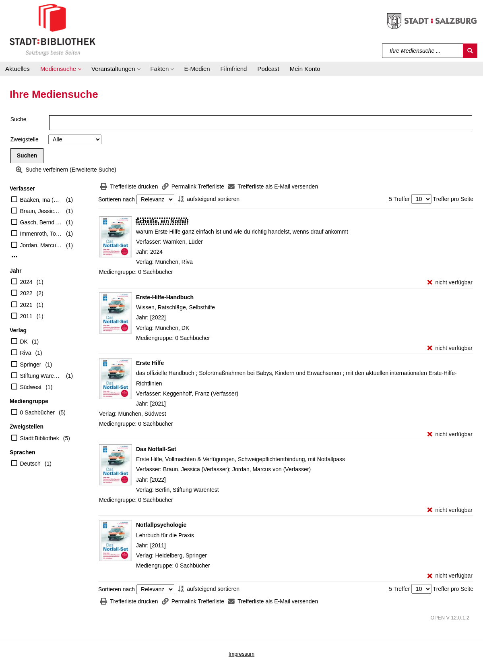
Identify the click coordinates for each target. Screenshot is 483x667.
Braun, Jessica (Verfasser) (41, 211)
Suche (18, 119)
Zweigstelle (24, 139)
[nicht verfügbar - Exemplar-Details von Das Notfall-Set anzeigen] (450, 510)
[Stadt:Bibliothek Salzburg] (52, 29)
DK (24, 341)
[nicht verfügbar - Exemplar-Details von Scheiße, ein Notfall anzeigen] (450, 283)
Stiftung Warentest (41, 376)
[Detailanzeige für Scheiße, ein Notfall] (162, 221)
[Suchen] (470, 51)
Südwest (31, 387)
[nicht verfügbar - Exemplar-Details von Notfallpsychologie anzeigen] (450, 576)
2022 (26, 293)
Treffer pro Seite (453, 199)
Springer (30, 364)
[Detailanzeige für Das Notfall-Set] (156, 449)
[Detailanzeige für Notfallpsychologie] (161, 525)
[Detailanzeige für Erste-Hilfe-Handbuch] (165, 297)
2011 (26, 316)
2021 (26, 305)
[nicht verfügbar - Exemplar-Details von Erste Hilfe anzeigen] (450, 434)
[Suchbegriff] (422, 51)
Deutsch (30, 463)
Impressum (241, 654)
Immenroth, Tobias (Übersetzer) (41, 233)
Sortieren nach (116, 199)
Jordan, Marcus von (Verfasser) (41, 245)
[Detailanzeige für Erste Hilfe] (150, 363)
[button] (60, 69)
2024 (26, 282)
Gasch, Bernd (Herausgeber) (41, 222)
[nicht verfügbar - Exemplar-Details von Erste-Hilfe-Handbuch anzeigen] (450, 348)
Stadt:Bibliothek (39, 438)
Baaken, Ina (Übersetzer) (41, 200)
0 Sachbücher (37, 412)
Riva (25, 353)
